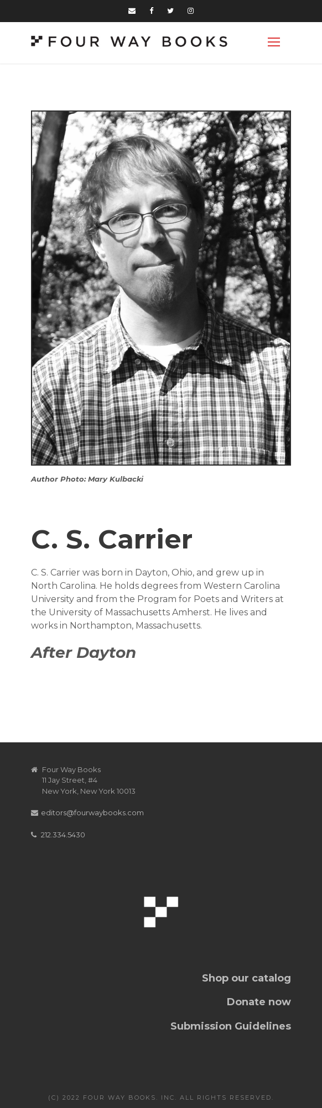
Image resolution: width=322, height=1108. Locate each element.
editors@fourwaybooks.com (92, 812)
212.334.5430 (63, 834)
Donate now (259, 1002)
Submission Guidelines (230, 1026)
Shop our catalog (246, 978)
